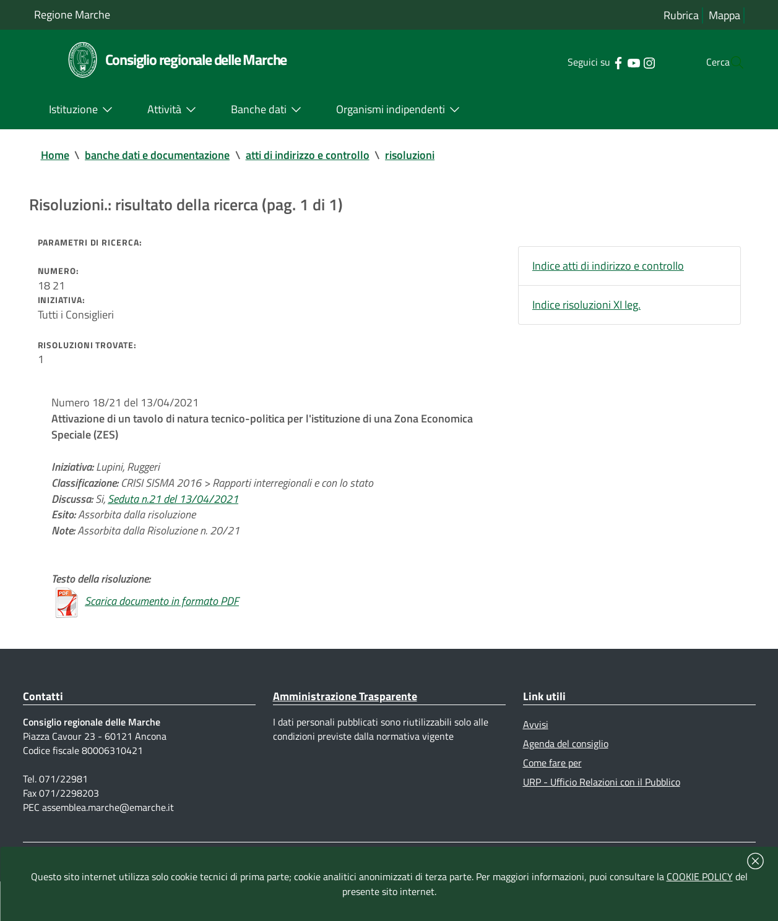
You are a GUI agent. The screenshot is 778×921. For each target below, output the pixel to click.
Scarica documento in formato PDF (162, 630)
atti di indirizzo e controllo (308, 155)
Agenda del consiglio (565, 775)
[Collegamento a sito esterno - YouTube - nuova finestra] (608, 61)
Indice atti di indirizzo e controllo (608, 269)
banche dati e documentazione (157, 155)
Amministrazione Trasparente (345, 726)
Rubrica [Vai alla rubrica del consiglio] (681, 15)
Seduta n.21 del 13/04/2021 (173, 520)
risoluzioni (411, 155)
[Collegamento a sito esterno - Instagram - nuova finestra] (624, 61)
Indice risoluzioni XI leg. (586, 309)
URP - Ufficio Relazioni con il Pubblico (601, 815)
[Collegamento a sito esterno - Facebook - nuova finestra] (593, 61)
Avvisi (535, 755)
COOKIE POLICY (700, 876)
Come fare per (552, 795)
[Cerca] (730, 62)
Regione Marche (72, 14)
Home (55, 155)
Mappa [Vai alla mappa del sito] (724, 15)
